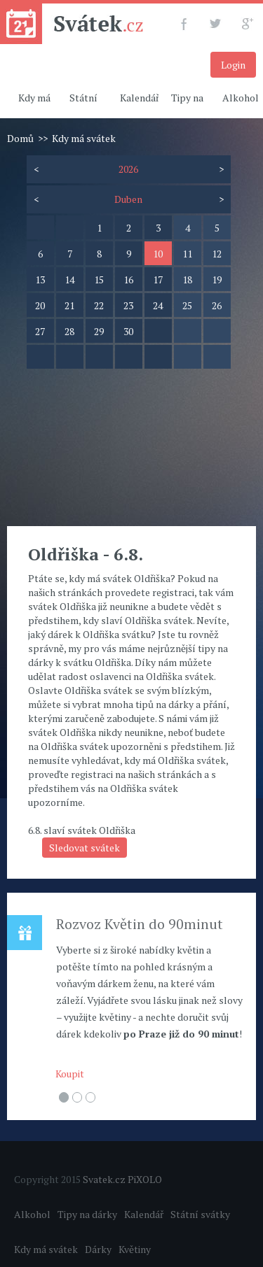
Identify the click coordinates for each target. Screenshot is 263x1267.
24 (158, 305)
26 (217, 305)
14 (69, 279)
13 (40, 279)
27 (40, 331)
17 (158, 279)
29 (99, 331)
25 (187, 305)
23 (128, 305)
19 (217, 279)
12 (217, 253)
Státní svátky (200, 1214)
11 (187, 253)
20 (40, 305)
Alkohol (32, 1214)
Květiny (135, 1249)
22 (99, 305)
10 (158, 253)
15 (99, 279)
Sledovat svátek (84, 847)
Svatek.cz (104, 1179)
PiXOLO (145, 1179)
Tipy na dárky (87, 1214)
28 (69, 331)
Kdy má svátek (46, 1249)
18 (187, 279)
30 (128, 331)
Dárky (98, 1249)
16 (128, 279)
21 (69, 305)
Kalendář (139, 97)
